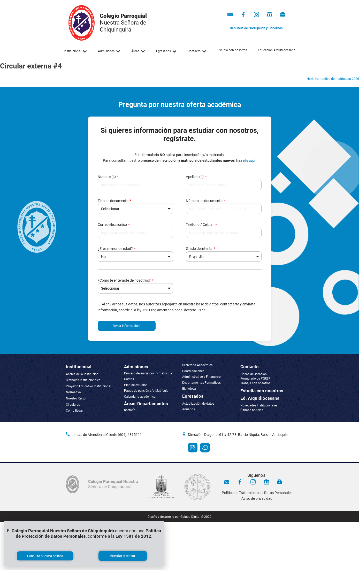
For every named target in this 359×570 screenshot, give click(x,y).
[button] (75, 51)
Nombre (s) (107, 177)
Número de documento (204, 201)
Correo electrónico (113, 224)
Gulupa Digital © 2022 (195, 517)
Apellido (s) (195, 177)
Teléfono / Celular (200, 224)
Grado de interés (199, 249)
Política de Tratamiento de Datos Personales (257, 493)
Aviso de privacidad (256, 498)
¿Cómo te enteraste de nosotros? (124, 280)
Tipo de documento (113, 201)
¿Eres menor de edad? (116, 249)
